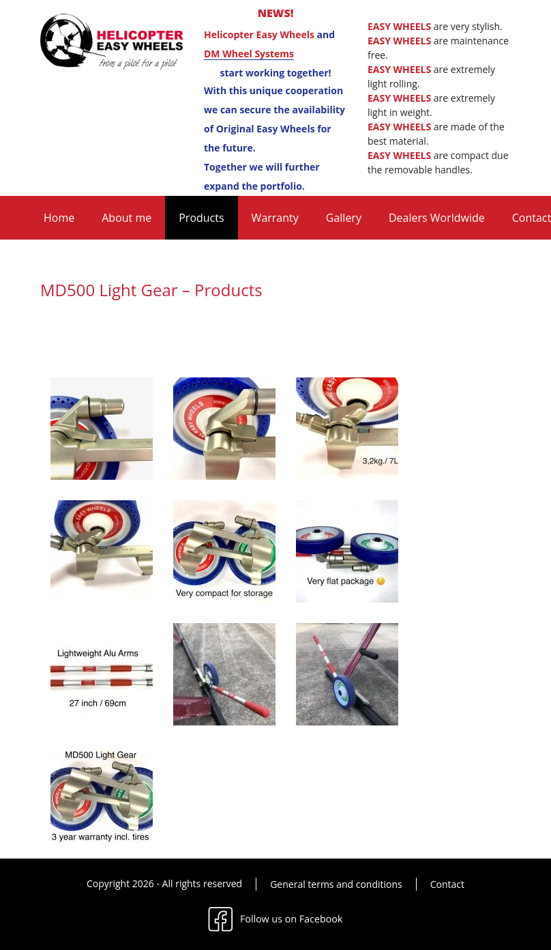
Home (59, 217)
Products (201, 217)
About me (126, 217)
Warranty (275, 217)
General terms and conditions (336, 884)
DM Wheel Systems (249, 53)
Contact (447, 884)
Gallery (343, 217)
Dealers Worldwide (437, 217)
